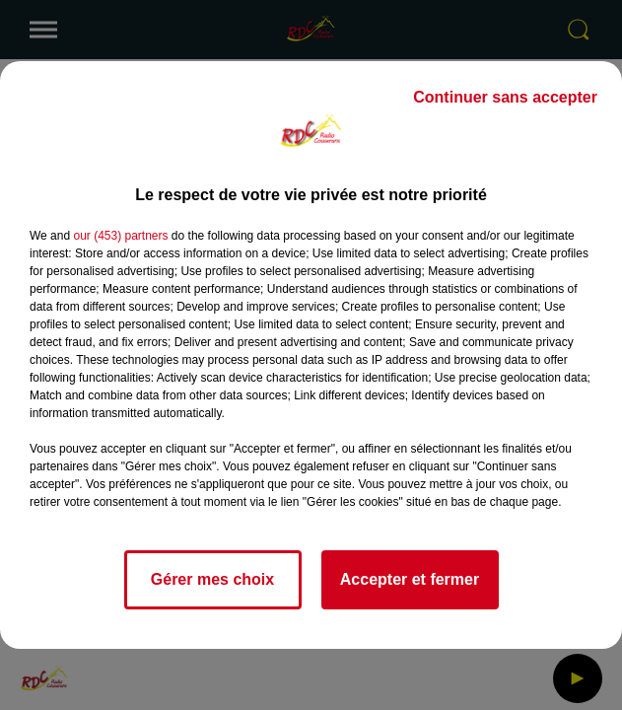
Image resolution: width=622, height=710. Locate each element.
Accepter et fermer (409, 579)
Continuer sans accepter (505, 97)
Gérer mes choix (212, 579)
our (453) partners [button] (120, 236)
